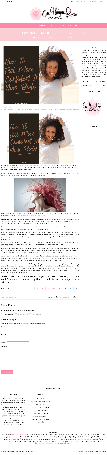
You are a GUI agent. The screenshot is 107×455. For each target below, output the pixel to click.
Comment (4, 347)
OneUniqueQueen (18, 452)
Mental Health (53, 110)
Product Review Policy (40, 416)
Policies (88, 2)
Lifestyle (52, 26)
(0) (8, 314)
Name (3, 327)
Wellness (62, 26)
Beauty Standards (32, 110)
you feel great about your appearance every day (30, 216)
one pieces (56, 235)
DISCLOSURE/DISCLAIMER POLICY (48, 443)
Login (100, 2)
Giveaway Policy (40, 405)
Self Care (76, 110)
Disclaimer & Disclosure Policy (40, 402)
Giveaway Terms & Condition (40, 407)
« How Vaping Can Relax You (10, 297)
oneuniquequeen (6, 110)
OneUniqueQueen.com (19, 435)
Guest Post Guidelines (40, 410)
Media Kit (82, 2)
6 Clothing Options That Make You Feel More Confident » (61, 297)
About (77, 2)
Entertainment (40, 26)
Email (3, 334)
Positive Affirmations (65, 110)
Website (3, 343)
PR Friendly (40, 399)
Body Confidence (43, 110)
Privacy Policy (40, 422)
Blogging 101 (72, 26)
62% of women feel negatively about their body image (37, 165)
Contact (94, 2)
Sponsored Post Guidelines (40, 419)
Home (72, 2)
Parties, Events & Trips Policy (40, 413)
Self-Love (4, 112)
